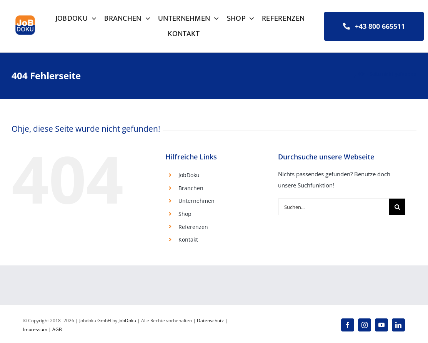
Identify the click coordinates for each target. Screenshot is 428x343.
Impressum (35, 329)
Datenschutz (210, 320)
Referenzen (193, 226)
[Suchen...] (333, 207)
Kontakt (188, 239)
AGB (57, 329)
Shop (185, 213)
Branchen (190, 188)
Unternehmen (196, 200)
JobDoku (189, 175)
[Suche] (397, 207)
